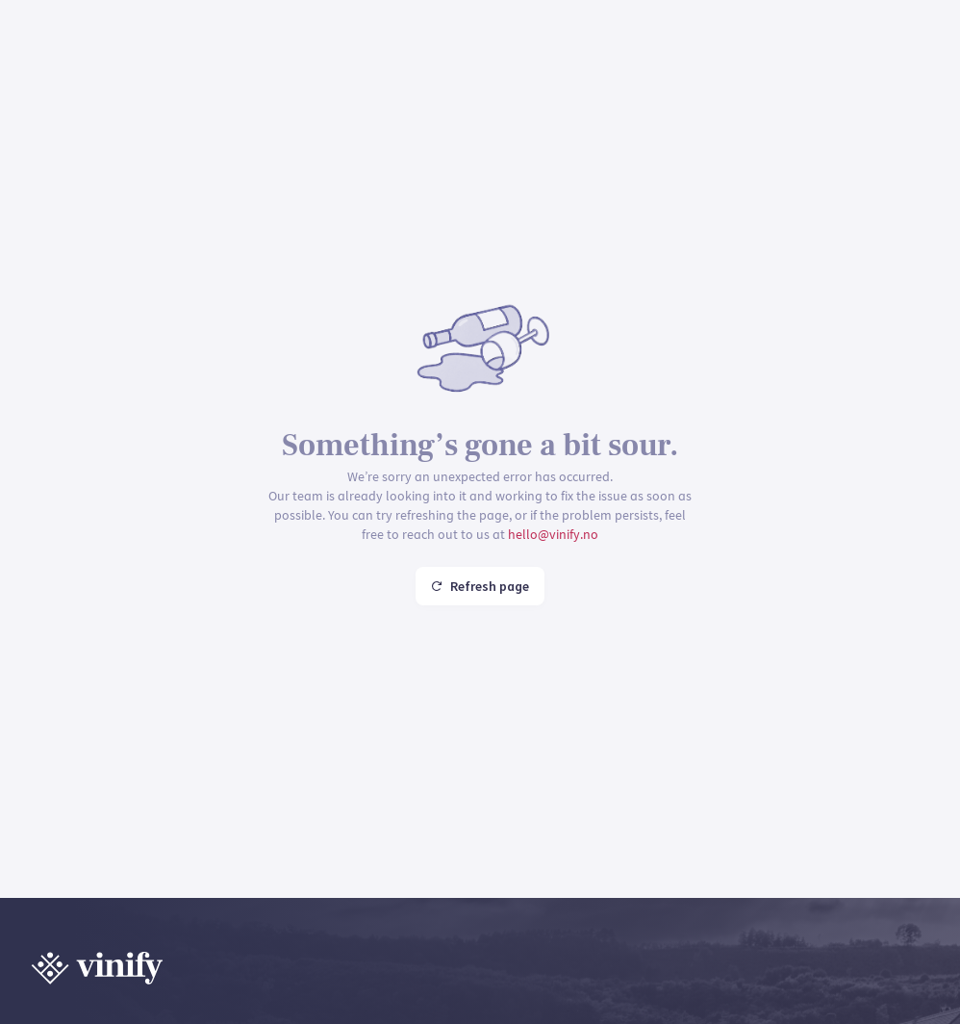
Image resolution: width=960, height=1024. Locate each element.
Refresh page (480, 586)
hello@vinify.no (553, 534)
